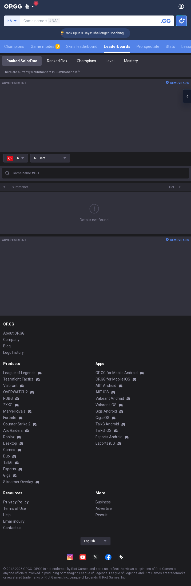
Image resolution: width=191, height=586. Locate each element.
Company (11, 339)
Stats (170, 46)
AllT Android (106, 385)
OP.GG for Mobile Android (117, 373)
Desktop (10, 443)
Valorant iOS (106, 405)
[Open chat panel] (187, 96)
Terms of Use (14, 508)
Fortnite (9, 418)
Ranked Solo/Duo (21, 61)
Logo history (13, 352)
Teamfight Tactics (18, 379)
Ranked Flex (57, 61)
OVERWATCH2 (15, 392)
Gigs (6, 475)
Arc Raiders (13, 430)
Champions (14, 46)
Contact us (12, 528)
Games (9, 450)
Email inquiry (14, 521)
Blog (7, 346)
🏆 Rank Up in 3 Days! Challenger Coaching (97, 33)
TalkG (8, 462)
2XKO (8, 405)
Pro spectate (148, 46)
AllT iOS (102, 392)
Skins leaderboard (81, 46)
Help (7, 515)
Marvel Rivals (14, 411)
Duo (6, 456)
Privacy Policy (16, 502)
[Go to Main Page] (13, 6)
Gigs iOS (102, 418)
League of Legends (19, 373)
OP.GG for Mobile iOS (113, 379)
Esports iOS (105, 443)
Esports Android (109, 437)
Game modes (45, 46)
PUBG (8, 398)
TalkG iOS (104, 430)
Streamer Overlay (18, 482)
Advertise (104, 508)
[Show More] (29, 6)
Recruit (102, 515)
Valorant (10, 385)
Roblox (9, 437)
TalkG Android (107, 424)
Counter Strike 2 (16, 424)
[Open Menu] (181, 6)
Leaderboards (117, 46)
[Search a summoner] (166, 20)
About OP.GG (14, 333)
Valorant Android (110, 398)
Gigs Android (106, 411)
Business (103, 502)
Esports (9, 469)
